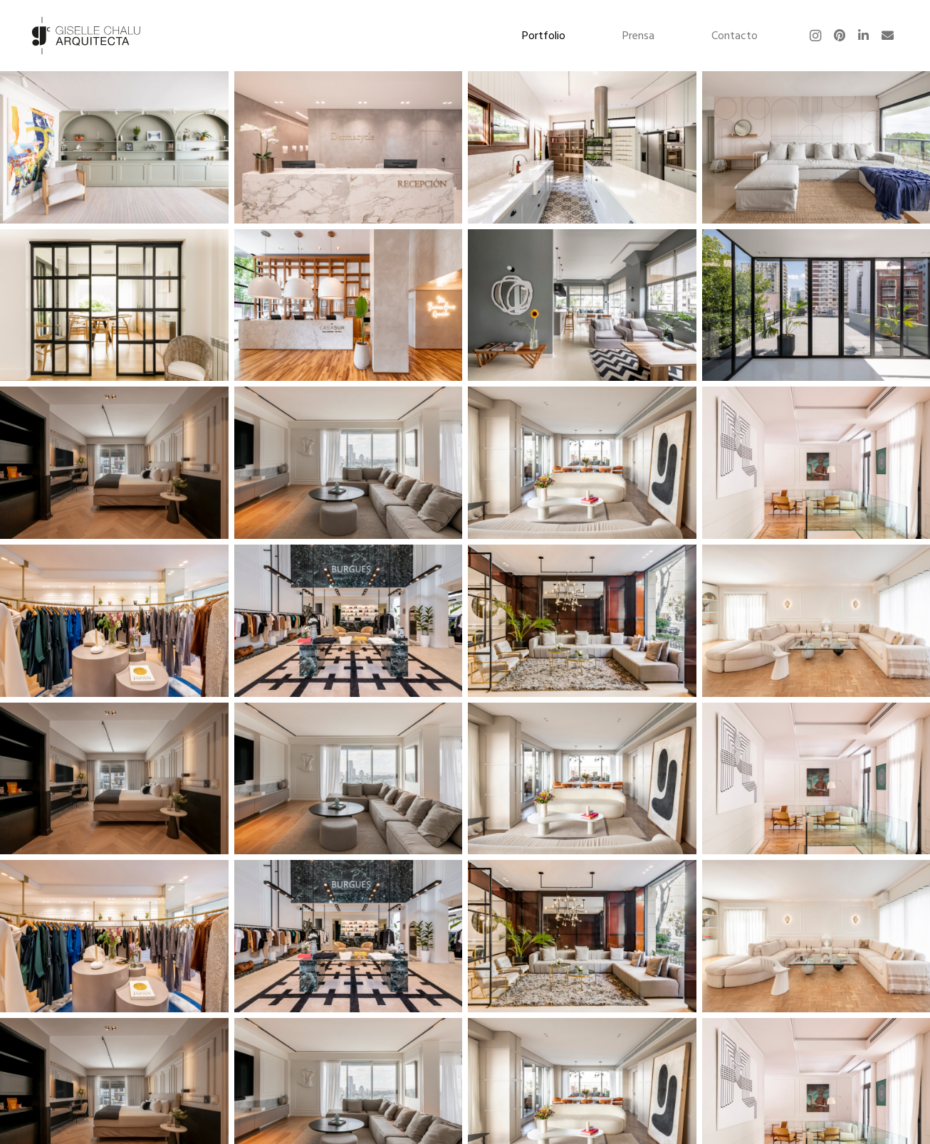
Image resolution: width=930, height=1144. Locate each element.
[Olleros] (815, 463)
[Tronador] (581, 305)
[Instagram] (815, 35)
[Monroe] (815, 305)
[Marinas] (815, 147)
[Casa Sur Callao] (582, 621)
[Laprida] (114, 305)
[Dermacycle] (348, 147)
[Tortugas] (581, 147)
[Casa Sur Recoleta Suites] (114, 463)
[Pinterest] (839, 35)
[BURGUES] (347, 621)
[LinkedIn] (864, 35)
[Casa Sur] (348, 305)
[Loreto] (815, 621)
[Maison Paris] (114, 621)
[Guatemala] (582, 463)
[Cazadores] (114, 147)
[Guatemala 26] (347, 463)
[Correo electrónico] (888, 35)
